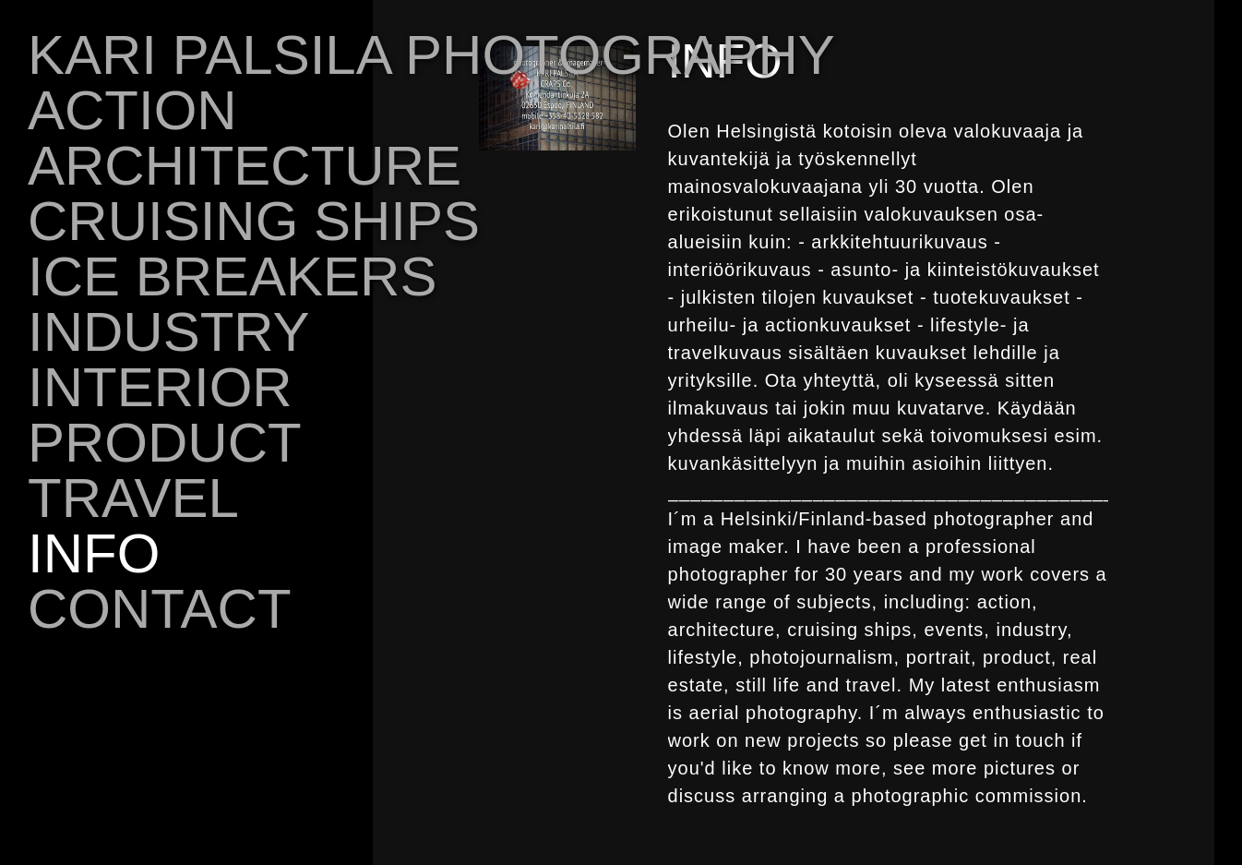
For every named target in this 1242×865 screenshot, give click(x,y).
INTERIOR (160, 387)
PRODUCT (165, 443)
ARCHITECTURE (244, 166)
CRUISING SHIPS (254, 221)
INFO (94, 553)
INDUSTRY (169, 332)
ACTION (132, 110)
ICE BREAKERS (232, 276)
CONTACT (160, 609)
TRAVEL (133, 498)
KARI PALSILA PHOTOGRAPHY (431, 55)
